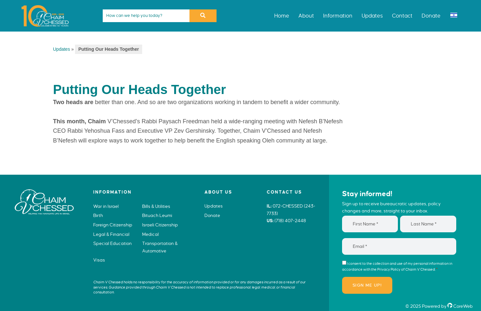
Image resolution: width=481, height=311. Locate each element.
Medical (150, 234)
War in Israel (106, 206)
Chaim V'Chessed (42, 4)
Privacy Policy (388, 269)
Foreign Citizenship (112, 225)
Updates (61, 49)
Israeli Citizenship (160, 225)
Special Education (112, 243)
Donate (212, 215)
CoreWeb (460, 306)
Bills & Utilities (156, 206)
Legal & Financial (111, 234)
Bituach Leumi (157, 215)
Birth (98, 215)
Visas (99, 260)
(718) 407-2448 (290, 220)
